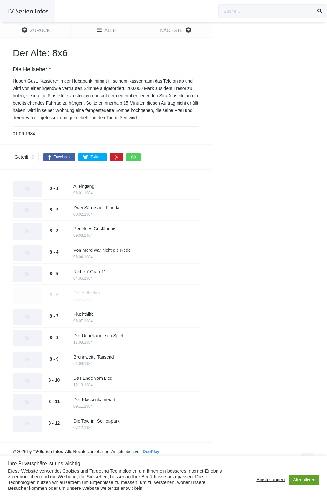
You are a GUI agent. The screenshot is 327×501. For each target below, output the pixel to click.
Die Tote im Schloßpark (96, 421)
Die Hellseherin (88, 292)
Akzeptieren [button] (304, 479)
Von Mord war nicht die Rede (102, 250)
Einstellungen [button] (270, 479)
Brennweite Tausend (93, 357)
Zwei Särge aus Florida (96, 207)
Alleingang (83, 186)
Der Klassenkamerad (94, 399)
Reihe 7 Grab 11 (89, 271)
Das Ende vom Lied (92, 378)
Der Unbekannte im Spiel (98, 335)
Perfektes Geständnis (94, 228)
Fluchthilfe (83, 314)
